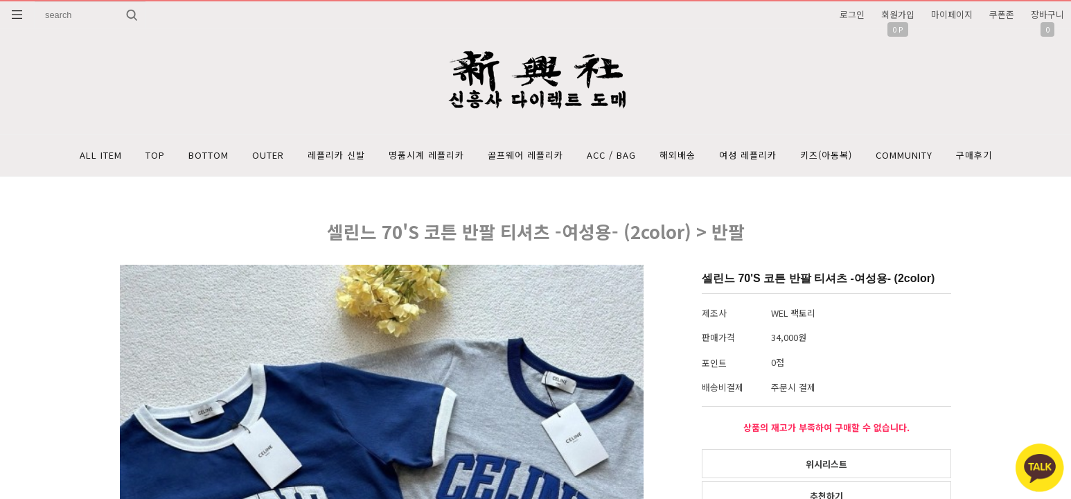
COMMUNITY (904, 154)
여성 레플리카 (748, 154)
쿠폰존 (1001, 14)
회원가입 (897, 14)
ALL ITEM (101, 154)
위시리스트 (826, 464)
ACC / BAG (611, 154)
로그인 (852, 14)
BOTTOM (208, 154)
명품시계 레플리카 (426, 154)
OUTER (268, 154)
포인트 (714, 362)
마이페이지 (952, 14)
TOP (155, 154)
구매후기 (974, 154)
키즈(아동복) (826, 154)
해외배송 (678, 154)
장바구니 (1047, 14)
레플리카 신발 (336, 154)
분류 (17, 14)
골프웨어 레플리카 (525, 154)
